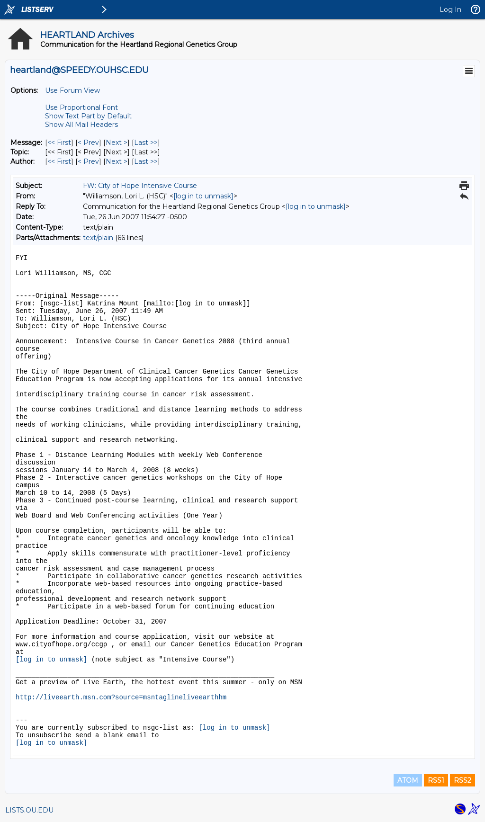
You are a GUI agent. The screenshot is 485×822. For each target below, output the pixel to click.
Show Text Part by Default (88, 116)
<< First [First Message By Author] (59, 161)
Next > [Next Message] (116, 142)
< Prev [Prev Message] (88, 142)
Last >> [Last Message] (146, 142)
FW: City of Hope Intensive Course (140, 185)
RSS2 (462, 780)
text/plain (98, 237)
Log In (450, 9)
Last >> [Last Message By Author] (146, 161)
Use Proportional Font (81, 107)
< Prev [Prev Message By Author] (88, 161)
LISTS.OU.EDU (29, 810)
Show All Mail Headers (81, 124)
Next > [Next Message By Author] (116, 161)
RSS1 (436, 780)
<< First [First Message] (59, 142)
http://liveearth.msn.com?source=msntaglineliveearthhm (121, 697)
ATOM (407, 780)
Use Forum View (72, 90)
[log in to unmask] (203, 196)
